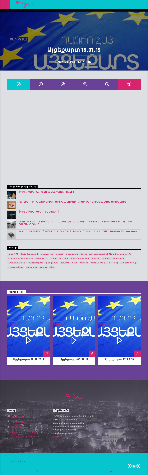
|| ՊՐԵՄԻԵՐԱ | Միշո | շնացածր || (38, 212)
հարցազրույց (98, 263)
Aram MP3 (13, 254)
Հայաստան (72, 254)
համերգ (84, 263)
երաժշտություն (35, 263)
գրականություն (16, 263)
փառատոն (31, 267)
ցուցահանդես (15, 267)
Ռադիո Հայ (41, 258)
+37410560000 (18, 422)
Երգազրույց (47, 254)
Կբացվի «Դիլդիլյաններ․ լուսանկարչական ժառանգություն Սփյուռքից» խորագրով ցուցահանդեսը (75, 223)
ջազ (110, 263)
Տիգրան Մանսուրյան (113, 258)
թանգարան (52, 263)
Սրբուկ (95, 258)
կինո (74, 263)
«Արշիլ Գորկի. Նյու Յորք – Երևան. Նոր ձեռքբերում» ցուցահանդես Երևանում (72, 202)
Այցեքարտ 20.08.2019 (28, 359)
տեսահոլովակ (128, 263)
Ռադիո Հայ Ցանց (59, 258)
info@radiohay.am (20, 427)
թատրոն (65, 263)
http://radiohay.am (20, 417)
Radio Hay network (29, 254)
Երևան (59, 254)
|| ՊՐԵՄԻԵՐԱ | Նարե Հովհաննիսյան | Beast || (46, 192)
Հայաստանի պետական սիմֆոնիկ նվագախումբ (106, 254)
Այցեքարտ (74, 43)
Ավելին (57, 436)
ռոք (116, 263)
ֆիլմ (52, 267)
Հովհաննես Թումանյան (20, 258)
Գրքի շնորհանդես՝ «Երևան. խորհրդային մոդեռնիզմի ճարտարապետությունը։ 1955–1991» (77, 231)
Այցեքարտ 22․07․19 (119, 359)
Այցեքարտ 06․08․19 (74, 359)
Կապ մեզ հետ (18, 461)
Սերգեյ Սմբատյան (80, 258)
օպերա (43, 267)
